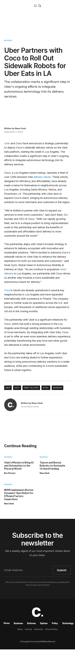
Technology (68, 623)
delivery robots (42, 176)
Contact (28, 629)
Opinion (44, 623)
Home (7, 623)
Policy (55, 623)
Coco (7, 290)
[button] (35, 6)
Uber (7, 143)
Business (18, 623)
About (20, 629)
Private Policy (51, 629)
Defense (31, 623)
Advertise (38, 629)
